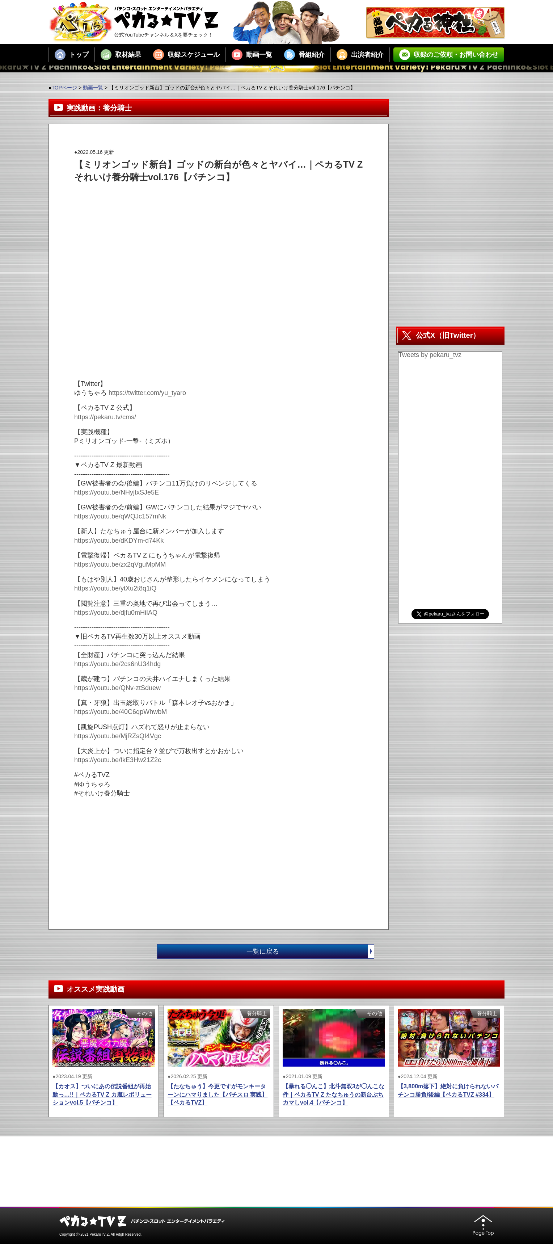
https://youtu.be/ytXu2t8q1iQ (115, 588)
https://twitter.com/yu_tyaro (147, 392)
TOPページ (64, 88)
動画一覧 (252, 54)
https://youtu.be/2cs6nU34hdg (117, 664)
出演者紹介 (360, 54)
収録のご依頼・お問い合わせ (448, 54)
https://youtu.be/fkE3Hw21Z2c (117, 760)
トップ (72, 54)
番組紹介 (304, 54)
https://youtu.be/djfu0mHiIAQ (115, 612)
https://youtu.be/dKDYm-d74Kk (119, 540)
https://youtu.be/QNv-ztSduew (117, 688)
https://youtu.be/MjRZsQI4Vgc (117, 736)
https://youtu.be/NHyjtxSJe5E (116, 492)
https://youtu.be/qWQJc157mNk (120, 516)
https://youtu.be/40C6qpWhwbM (120, 711)
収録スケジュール (186, 54)
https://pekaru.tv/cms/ (105, 417)
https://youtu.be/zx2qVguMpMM (120, 564)
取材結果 (121, 54)
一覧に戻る (310, 951)
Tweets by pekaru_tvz (429, 354)
